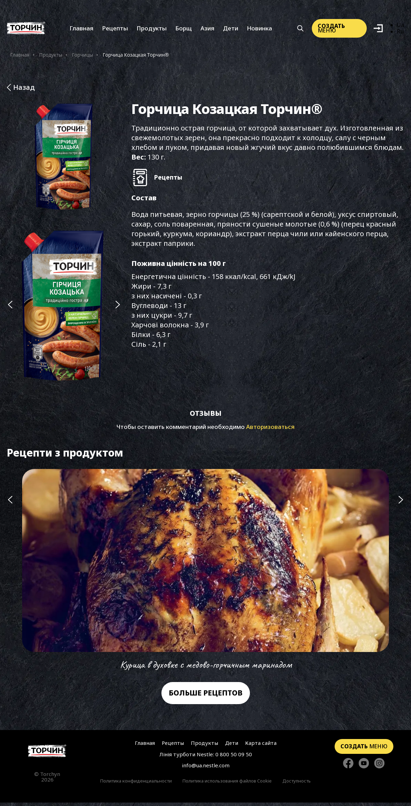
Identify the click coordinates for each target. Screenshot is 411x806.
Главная (81, 29)
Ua (400, 26)
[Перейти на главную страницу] (47, 754)
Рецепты (115, 29)
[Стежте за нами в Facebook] (348, 767)
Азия (207, 29)
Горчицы (82, 55)
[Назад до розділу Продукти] (205, 88)
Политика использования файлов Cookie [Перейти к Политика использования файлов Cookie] (227, 784)
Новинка (259, 29)
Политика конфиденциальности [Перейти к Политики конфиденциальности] (136, 784)
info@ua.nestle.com (206, 768)
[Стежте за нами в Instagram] (379, 767)
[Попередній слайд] (10, 307)
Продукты (152, 29)
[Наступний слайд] (118, 307)
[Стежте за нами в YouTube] (363, 767)
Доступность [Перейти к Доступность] (296, 784)
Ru (400, 32)
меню (331, 29)
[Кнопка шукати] (300, 29)
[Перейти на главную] (26, 29)
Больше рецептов (206, 696)
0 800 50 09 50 (233, 757)
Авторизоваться (270, 430)
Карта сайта (261, 746)
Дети (230, 29)
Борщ (183, 29)
